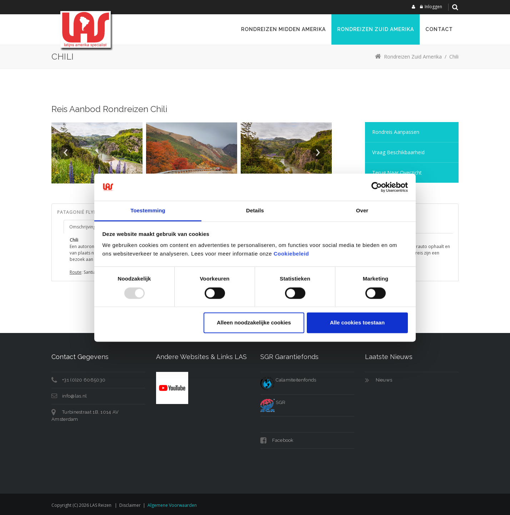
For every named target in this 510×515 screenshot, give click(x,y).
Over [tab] (362, 211)
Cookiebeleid (291, 254)
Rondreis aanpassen (395, 131)
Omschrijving (82, 227)
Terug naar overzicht (397, 172)
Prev (66, 152)
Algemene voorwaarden (172, 505)
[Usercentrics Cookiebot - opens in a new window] (376, 187)
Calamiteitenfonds (288, 380)
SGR (272, 402)
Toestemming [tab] (147, 211)
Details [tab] (255, 211)
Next (317, 152)
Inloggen (433, 7)
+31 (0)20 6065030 (83, 380)
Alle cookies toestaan (357, 323)
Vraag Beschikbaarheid (398, 152)
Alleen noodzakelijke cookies (254, 323)
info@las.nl (74, 396)
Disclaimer (130, 505)
